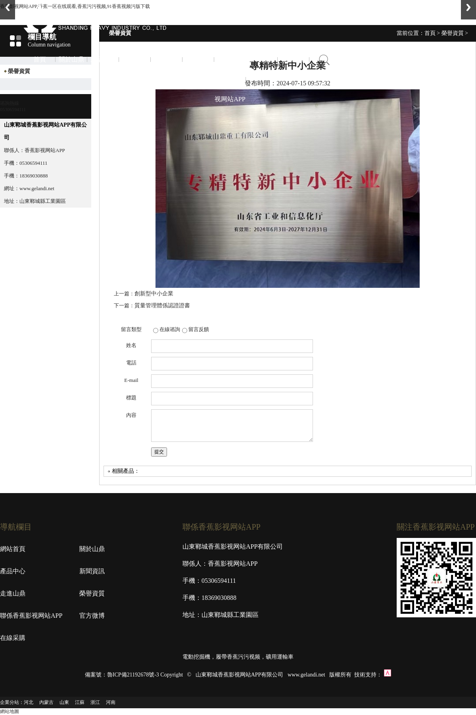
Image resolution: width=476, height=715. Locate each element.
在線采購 (293, 59)
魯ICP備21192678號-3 (133, 675)
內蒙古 (46, 702)
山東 (64, 702)
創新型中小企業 (153, 294)
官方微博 (261, 59)
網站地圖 (9, 711)
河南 (110, 702)
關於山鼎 (71, 59)
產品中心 (103, 59)
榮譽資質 (198, 59)
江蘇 (79, 702)
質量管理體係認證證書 (162, 305)
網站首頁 (12, 548)
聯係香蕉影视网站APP (230, 79)
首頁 (39, 59)
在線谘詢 (169, 329)
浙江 (95, 702)
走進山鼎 (166, 59)
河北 (28, 702)
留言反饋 (198, 329)
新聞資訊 (135, 59)
